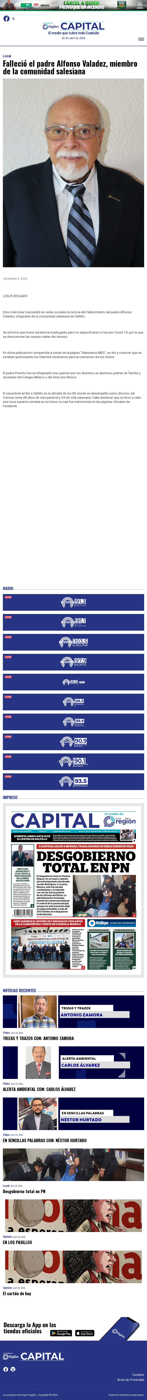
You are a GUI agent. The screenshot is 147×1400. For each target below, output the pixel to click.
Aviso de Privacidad (130, 1380)
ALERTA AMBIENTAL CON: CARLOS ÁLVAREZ (39, 1089)
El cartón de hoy (17, 1293)
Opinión (7, 1236)
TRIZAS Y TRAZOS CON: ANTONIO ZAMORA (38, 1038)
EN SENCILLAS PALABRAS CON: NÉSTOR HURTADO (45, 1140)
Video (6, 1032)
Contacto (138, 1375)
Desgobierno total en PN (24, 1191)
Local (7, 56)
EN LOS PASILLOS (17, 1242)
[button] (141, 39)
